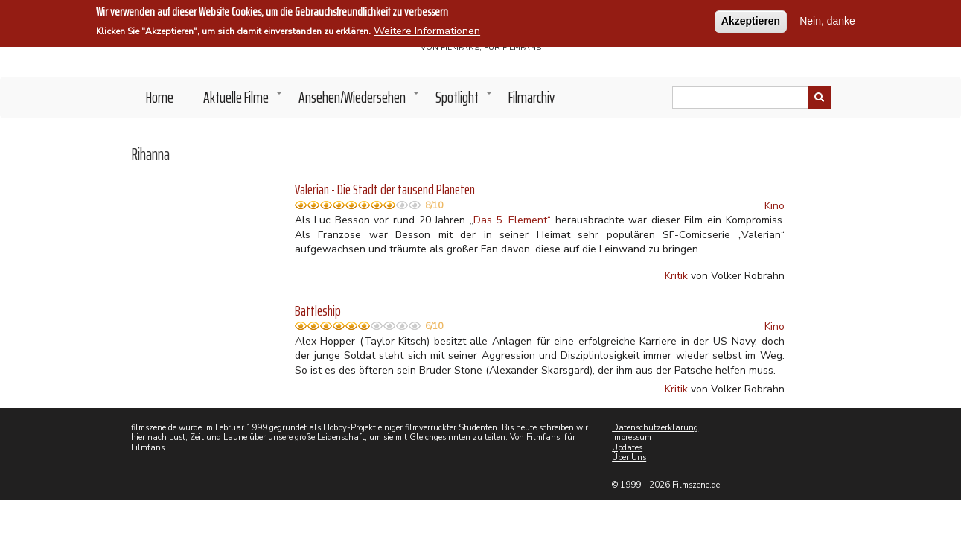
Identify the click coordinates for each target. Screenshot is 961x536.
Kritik (676, 276)
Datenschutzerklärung (655, 427)
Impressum (631, 437)
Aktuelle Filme (243, 101)
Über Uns (629, 457)
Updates (627, 447)
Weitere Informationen (427, 29)
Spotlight (464, 101)
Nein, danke (827, 18)
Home (159, 97)
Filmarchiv (531, 97)
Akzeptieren (750, 18)
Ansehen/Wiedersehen (359, 101)
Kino (774, 206)
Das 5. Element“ (512, 220)
